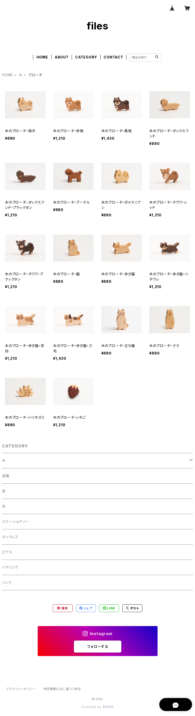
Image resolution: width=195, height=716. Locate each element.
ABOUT (62, 57)
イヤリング (10, 567)
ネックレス (10, 537)
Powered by (98, 707)
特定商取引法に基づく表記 (62, 689)
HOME (42, 57)
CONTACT (113, 57)
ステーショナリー (15, 521)
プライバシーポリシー (20, 689)
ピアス (7, 552)
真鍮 (5, 476)
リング (6, 582)
